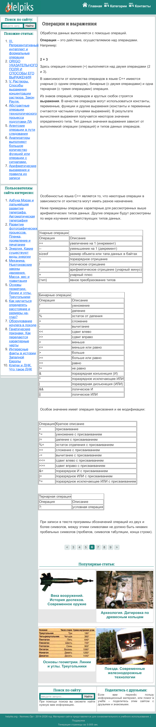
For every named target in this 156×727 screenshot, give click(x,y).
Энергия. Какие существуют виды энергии (21, 253)
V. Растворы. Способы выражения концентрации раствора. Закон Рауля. (21, 91)
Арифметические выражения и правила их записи (22, 172)
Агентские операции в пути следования (22, 130)
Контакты (143, 6)
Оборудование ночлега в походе (22, 323)
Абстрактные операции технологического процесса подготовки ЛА (23, 114)
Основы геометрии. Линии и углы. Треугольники (20, 291)
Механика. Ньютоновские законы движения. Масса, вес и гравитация (20, 271)
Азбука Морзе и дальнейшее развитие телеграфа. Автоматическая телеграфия (22, 210)
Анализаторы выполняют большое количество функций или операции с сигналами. (19, 150)
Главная (95, 6)
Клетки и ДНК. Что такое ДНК (20, 367)
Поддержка (78, 720)
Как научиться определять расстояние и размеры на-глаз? (20, 309)
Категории (118, 6)
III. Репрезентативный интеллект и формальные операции (24, 49)
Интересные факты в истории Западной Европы (22, 355)
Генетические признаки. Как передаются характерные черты (20, 337)
